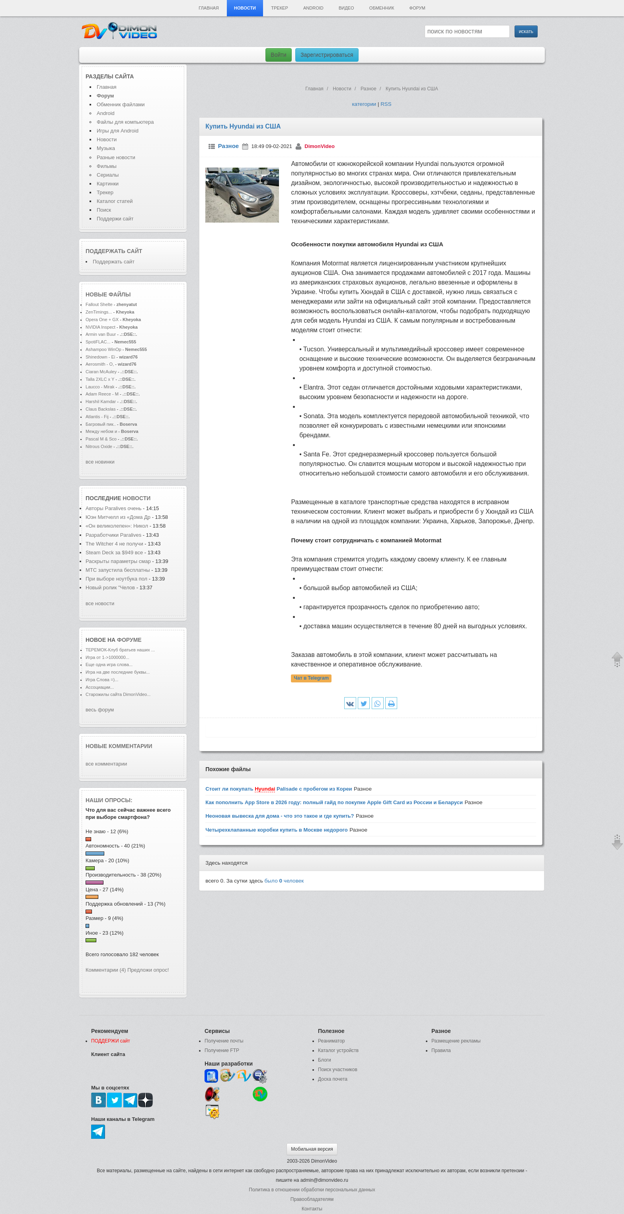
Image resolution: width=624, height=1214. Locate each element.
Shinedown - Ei (100, 357)
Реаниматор (331, 1041)
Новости (245, 8)
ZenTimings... (99, 312)
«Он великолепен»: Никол (117, 526)
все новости (100, 603)
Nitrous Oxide (99, 446)
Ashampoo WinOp (103, 349)
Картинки (108, 184)
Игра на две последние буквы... (118, 672)
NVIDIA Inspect (100, 327)
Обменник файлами (121, 104)
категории (364, 104)
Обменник (381, 8)
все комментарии (106, 764)
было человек (284, 881)
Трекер (279, 8)
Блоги (324, 1060)
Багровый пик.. (101, 424)
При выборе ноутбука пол (116, 579)
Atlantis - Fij (97, 416)
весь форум (100, 710)
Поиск (104, 210)
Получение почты (224, 1041)
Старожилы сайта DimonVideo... (118, 694)
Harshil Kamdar (101, 401)
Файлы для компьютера (125, 122)
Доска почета (332, 1079)
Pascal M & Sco (101, 438)
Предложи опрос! (148, 970)
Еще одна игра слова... (109, 664)
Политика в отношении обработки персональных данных (312, 1190)
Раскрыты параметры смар (118, 561)
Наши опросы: (109, 800)
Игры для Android (117, 131)
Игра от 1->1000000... (107, 657)
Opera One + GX (102, 319)
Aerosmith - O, (100, 364)
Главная (208, 8)
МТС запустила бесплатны (118, 570)
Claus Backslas (101, 409)
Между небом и (102, 431)
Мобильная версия (312, 1149)
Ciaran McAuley (101, 371)
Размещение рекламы (456, 1041)
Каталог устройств (338, 1050)
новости (136, 498)
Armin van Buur (101, 334)
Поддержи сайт (115, 219)
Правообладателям (312, 1199)
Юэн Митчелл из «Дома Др (118, 517)
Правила (441, 1050)
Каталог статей (115, 201)
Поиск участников (337, 1069)
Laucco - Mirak (100, 386)
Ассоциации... (100, 687)
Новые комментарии (119, 746)
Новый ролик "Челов (110, 587)
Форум (417, 8)
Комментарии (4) (106, 970)
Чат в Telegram (311, 678)
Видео (346, 8)
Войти (278, 55)
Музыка (106, 148)
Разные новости (116, 157)
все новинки (100, 462)
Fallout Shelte (99, 304)
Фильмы (107, 166)
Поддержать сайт (114, 251)
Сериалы (108, 175)
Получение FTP (222, 1050)
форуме (129, 640)
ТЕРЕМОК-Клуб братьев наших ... (120, 649)
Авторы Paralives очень (114, 508)
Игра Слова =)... (102, 679)
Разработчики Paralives (114, 535)
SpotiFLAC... (98, 341)
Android (313, 8)
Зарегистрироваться (326, 55)
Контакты (312, 1209)
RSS (385, 104)
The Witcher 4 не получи (114, 544)
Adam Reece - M (102, 394)
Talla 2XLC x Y (100, 379)
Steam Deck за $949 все (115, 552)
